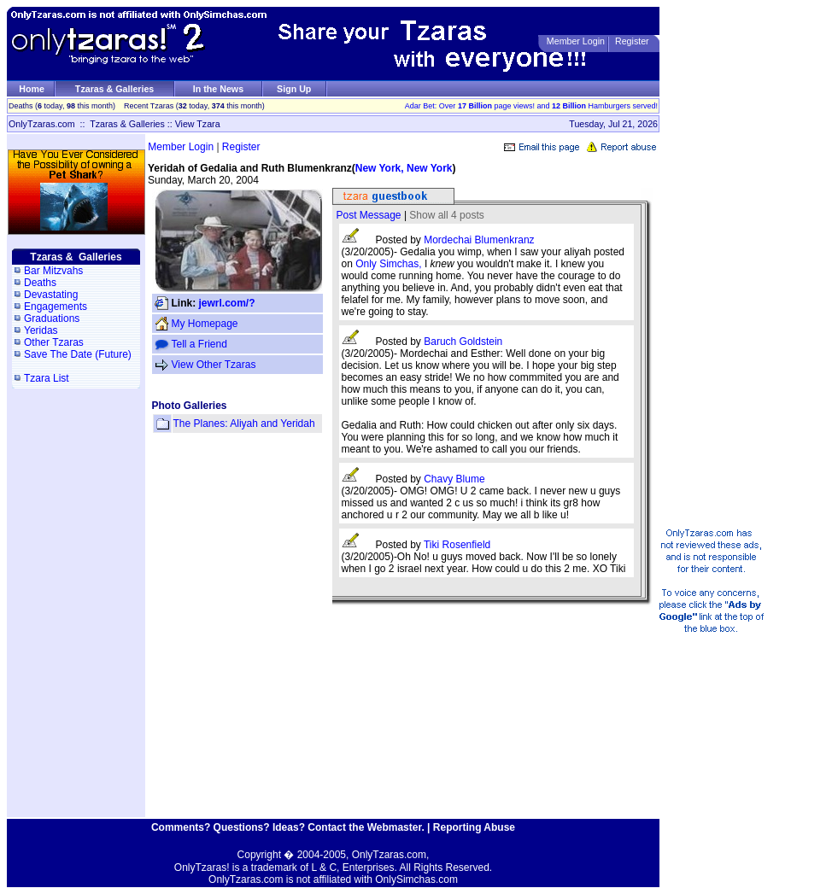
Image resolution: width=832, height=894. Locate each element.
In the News (218, 89)
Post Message (369, 215)
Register (632, 41)
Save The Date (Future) (78, 354)
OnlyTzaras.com (42, 124)
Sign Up (294, 89)
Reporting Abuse (474, 827)
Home (31, 89)
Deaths (40, 283)
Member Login (576, 41)
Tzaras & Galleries (114, 89)
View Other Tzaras (214, 365)
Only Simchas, (390, 264)
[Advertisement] (734, 263)
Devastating (51, 295)
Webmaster (394, 827)
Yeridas (41, 330)
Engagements (55, 307)
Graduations (51, 318)
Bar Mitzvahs (53, 271)
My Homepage (205, 324)
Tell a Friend (199, 344)
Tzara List (46, 378)
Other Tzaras (54, 342)
